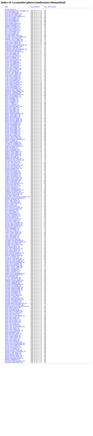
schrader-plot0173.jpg (12, 294)
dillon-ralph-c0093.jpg (13, 162)
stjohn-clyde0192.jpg (12, 325)
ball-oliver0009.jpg (11, 24)
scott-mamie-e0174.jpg (12, 295)
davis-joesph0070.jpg (12, 125)
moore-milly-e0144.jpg (12, 246)
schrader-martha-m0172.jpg (14, 292)
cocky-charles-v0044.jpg (13, 82)
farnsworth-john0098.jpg (13, 170)
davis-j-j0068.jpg (11, 123)
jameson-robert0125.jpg (13, 215)
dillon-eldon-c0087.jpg (13, 152)
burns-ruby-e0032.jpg (12, 62)
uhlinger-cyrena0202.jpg (13, 341)
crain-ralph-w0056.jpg (12, 102)
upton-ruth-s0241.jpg (12, 405)
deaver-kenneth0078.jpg (13, 138)
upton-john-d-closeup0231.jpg (15, 390)
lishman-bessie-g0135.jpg (13, 231)
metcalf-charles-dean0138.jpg (15, 236)
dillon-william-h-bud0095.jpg (15, 166)
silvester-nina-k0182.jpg (13, 308)
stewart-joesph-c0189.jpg (13, 320)
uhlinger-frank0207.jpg (13, 349)
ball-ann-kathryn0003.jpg (13, 15)
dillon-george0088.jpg (12, 154)
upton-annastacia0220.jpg (13, 371)
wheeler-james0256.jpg (12, 430)
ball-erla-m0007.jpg (11, 21)
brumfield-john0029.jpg (13, 56)
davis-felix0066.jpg (11, 118)
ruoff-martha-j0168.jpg (13, 285)
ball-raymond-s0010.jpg (13, 26)
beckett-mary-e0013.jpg (13, 31)
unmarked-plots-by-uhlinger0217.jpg (17, 366)
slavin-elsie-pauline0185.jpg (15, 313)
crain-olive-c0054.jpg (12, 98)
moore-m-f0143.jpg (11, 244)
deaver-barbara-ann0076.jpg (14, 134)
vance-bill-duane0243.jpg (13, 408)
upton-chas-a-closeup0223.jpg (15, 377)
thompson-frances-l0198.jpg (14, 335)
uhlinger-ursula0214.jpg (13, 361)
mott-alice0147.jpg (11, 251)
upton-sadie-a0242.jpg (12, 407)
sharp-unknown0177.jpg (12, 300)
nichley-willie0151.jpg (13, 257)
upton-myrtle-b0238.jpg (13, 400)
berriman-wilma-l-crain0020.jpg (15, 42)
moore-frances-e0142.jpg (13, 243)
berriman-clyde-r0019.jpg (13, 41)
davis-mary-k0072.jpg (12, 128)
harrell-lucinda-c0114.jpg (14, 197)
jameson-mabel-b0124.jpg (13, 213)
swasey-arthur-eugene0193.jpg (15, 326)
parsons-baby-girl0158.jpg (14, 269)
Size (45, 7)
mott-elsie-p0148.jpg (12, 253)
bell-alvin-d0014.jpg (12, 33)
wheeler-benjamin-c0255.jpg (14, 428)
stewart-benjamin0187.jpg (13, 316)
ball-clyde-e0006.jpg (12, 20)
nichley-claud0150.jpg (12, 256)
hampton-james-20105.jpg (13, 182)
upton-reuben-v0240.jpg (13, 403)
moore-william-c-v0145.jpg (14, 248)
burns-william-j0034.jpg (13, 65)
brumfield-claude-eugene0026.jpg (16, 52)
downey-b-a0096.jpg (11, 167)
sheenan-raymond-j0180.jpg (14, 305)
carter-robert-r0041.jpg (13, 77)
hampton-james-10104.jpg (13, 180)
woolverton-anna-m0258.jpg (14, 433)
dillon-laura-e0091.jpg (13, 159)
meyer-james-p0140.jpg (12, 239)
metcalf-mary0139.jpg (12, 238)
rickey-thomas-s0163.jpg (13, 277)
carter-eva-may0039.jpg (13, 74)
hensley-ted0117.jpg (11, 202)
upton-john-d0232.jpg (12, 387)
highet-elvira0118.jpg (12, 203)
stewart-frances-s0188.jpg (14, 318)
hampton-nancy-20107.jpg (13, 185)
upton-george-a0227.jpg (13, 382)
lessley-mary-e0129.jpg (13, 221)
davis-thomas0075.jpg (12, 133)
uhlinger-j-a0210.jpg (12, 354)
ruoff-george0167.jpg (12, 284)
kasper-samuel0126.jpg (12, 216)
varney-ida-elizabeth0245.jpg (15, 412)
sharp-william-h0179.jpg (13, 303)
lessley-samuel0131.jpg (13, 225)
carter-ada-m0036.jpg (12, 69)
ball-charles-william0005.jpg (15, 18)
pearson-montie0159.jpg (13, 271)
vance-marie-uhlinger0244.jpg (15, 410)
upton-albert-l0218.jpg (13, 367)
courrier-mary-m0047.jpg (13, 87)
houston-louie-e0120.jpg (13, 207)
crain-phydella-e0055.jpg (13, 100)
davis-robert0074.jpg (12, 131)
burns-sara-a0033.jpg (12, 64)
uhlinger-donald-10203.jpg (14, 343)
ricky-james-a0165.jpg (12, 280)
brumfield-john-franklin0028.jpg (16, 57)
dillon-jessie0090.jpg (12, 157)
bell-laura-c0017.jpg (12, 38)
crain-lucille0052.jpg (12, 95)
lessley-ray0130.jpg (11, 223)
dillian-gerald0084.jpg (13, 147)
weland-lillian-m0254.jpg (13, 426)
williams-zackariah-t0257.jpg (15, 431)
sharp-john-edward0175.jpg (14, 297)
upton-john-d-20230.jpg (13, 389)
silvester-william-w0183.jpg (14, 310)
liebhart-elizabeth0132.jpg (14, 226)
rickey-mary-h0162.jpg (12, 275)
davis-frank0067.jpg (11, 120)
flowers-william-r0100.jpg (14, 174)
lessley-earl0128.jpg (12, 220)
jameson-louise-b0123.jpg (13, 211)
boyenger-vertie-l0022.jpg (14, 46)
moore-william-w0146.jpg (13, 249)
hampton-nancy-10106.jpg (13, 184)
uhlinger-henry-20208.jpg (13, 353)
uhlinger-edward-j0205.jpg (14, 346)
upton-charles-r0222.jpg (13, 374)
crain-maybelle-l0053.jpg (13, 97)
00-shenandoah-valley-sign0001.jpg (16, 11)
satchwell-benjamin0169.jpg (14, 287)
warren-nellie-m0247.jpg (13, 415)
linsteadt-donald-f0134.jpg (14, 230)
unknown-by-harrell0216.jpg (14, 364)
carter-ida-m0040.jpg (12, 75)
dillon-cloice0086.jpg (12, 151)
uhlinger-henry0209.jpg (13, 351)
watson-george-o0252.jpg (13, 423)
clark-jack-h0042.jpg (12, 79)
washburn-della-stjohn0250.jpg (15, 420)
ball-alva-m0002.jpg (11, 13)
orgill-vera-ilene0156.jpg (14, 266)
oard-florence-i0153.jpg (13, 261)
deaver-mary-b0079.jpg (12, 139)
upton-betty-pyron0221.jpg (14, 372)
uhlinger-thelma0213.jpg (13, 359)
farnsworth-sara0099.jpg (13, 172)
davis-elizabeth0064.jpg (13, 115)
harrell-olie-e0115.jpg (13, 198)
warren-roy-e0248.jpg (12, 417)
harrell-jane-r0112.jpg (13, 193)
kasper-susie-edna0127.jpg (14, 218)
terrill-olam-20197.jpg (13, 333)
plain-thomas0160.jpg (12, 272)
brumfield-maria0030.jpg (13, 59)
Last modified (35, 7)
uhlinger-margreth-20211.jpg (14, 358)
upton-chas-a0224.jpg (12, 376)
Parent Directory (10, 10)
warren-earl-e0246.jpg (12, 413)
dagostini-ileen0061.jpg (13, 110)
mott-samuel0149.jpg (11, 254)
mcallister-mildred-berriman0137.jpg (17, 234)
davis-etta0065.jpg (11, 116)
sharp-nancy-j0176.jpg (12, 298)
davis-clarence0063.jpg (13, 113)
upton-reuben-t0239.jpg (13, 402)
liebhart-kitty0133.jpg (13, 228)
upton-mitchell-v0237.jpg (13, 399)
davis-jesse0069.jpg (11, 121)
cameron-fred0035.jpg (12, 67)
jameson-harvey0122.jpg (13, 210)
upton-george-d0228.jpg (13, 384)
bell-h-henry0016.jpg (12, 36)
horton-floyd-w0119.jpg (13, 205)
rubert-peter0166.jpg (12, 282)
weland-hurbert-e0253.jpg (13, 425)
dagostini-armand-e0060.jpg (14, 108)
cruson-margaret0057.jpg (13, 103)
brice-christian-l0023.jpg (14, 47)
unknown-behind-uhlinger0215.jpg (16, 362)
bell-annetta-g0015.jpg (13, 34)
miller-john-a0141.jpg (12, 241)
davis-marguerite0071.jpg (13, 126)
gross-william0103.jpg (12, 179)
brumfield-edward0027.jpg (13, 54)
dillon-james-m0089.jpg (13, 156)
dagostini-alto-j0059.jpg (13, 106)
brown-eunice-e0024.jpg (13, 49)
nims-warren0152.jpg (11, 259)
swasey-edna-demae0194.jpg (14, 328)
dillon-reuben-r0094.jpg (13, 164)
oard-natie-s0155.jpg (12, 264)
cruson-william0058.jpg (13, 105)
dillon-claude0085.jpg (12, 149)
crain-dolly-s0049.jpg (12, 90)
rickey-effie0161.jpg (12, 274)
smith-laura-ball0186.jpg (13, 315)
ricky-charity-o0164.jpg (13, 279)
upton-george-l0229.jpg (13, 385)
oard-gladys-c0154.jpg (12, 262)
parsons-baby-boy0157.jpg (13, 267)
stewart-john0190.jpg (12, 321)
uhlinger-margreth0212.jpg (14, 356)
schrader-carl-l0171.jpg (13, 290)
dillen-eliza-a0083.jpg (13, 146)
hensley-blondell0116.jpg (13, 200)
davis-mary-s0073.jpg (12, 129)
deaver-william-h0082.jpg (13, 144)
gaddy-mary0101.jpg (11, 175)
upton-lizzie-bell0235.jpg (14, 395)
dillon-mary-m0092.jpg (12, 161)
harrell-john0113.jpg (12, 195)
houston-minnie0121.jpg (13, 208)
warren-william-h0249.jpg (13, 418)
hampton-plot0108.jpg (12, 187)
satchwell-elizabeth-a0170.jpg (15, 289)
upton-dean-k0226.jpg (12, 380)
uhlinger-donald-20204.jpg (14, 344)
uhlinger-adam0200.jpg (12, 338)
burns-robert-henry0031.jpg (14, 61)
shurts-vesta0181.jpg (12, 307)
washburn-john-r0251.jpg (13, 422)
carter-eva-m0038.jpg (12, 72)
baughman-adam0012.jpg (12, 29)
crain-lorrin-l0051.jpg (13, 93)
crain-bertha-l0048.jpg (13, 88)
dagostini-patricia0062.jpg (14, 111)
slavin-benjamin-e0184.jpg (14, 312)
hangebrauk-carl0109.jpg (13, 189)
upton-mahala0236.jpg (12, 397)
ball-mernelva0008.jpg (12, 23)
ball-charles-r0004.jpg (13, 16)
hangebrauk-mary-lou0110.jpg (14, 190)
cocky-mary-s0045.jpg (12, 84)
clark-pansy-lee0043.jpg (13, 80)
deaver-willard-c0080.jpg (13, 141)
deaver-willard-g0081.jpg (13, 143)
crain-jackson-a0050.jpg (13, 92)
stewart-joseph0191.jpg (13, 323)
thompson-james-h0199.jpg (13, 336)
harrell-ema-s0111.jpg (12, 192)
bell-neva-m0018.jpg (11, 39)
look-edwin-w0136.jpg (12, 233)
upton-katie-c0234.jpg (12, 394)
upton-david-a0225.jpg (12, 379)
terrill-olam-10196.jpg (13, 331)
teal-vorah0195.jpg (11, 330)
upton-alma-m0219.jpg (12, 369)
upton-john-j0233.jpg (12, 392)
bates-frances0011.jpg (12, 28)
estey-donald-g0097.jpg (13, 169)
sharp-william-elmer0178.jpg (14, 302)
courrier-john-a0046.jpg (13, 85)
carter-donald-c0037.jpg (13, 70)
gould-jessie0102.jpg (12, 177)
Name (6, 7)
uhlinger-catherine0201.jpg (14, 339)
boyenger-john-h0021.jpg (13, 44)
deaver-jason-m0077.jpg (13, 136)
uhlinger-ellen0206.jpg (13, 348)
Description (52, 7)
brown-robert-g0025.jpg (13, 51)
